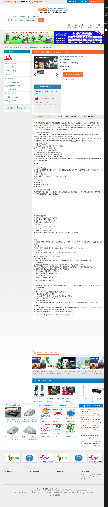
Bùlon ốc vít (8, 74)
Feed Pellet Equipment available (40, 47)
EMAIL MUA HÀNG (73, 74)
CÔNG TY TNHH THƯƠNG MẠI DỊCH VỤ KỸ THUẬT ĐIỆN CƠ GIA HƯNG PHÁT (58, 435)
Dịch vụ (82, 26)
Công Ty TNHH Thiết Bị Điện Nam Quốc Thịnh (70, 435)
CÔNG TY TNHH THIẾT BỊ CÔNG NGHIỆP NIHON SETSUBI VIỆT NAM (45, 420)
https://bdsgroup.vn (51, 498)
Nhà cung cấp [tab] (24, 17)
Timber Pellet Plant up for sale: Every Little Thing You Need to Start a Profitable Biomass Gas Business (39, 372)
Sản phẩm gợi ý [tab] (90, 116)
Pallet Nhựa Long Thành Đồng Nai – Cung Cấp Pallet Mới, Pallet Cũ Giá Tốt (13, 420)
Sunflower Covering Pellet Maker (83, 372)
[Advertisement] (68, 334)
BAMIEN (8, 471)
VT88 (82, 433)
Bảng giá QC (106, 22)
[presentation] (97, 353)
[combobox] (37, 20)
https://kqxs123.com (63, 498)
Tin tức (106, 7)
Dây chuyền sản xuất (11, 97)
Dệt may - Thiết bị (10, 101)
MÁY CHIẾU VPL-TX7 (96, 400)
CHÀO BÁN (35, 471)
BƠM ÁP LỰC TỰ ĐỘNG (53, 400)
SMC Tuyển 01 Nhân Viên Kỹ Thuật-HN (91, 425)
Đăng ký (83, 1)
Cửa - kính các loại (11, 89)
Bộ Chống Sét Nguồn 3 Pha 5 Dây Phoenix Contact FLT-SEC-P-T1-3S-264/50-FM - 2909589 (29, 420)
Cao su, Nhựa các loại (12, 82)
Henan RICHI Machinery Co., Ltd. (46, 93)
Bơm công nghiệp (10, 71)
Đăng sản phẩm (97, 1)
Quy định (106, 14)
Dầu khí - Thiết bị (10, 93)
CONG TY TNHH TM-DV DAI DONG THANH (70, 420)
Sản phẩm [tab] (13, 17)
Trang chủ (8, 47)
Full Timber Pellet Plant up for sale (97, 372)
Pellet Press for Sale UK (68, 372)
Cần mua (76, 26)
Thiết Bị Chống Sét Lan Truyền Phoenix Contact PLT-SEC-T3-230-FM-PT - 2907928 (30, 438)
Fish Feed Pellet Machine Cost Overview (54, 372)
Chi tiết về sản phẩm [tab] (43, 116)
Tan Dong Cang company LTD (57, 420)
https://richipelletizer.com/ (45, 103)
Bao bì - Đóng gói (10, 63)
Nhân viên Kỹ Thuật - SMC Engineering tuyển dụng (91, 441)
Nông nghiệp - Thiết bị (21, 47)
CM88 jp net (85, 417)
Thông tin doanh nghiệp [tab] (67, 116)
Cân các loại (9, 78)
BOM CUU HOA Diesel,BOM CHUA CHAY (68, 400)
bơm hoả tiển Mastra (83, 399)
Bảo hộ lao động (10, 67)
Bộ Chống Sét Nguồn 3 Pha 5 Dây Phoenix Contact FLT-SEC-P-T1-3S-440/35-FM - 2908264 (13, 438)
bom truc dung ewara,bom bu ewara (37, 400)
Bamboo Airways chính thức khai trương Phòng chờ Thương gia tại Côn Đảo (92, 477)
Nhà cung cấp (90, 26)
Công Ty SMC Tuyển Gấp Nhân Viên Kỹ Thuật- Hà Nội (91, 409)
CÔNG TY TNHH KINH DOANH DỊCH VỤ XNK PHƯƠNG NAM (45, 435)
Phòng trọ (41, 498)
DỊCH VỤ (85, 471)
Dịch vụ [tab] (35, 17)
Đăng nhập (73, 1)
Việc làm (69, 26)
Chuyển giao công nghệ (12, 86)
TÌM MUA (60, 471)
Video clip (99, 26)
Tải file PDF (68, 79)
